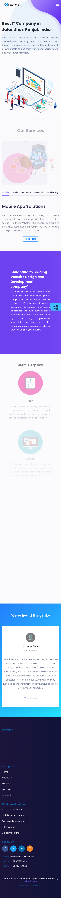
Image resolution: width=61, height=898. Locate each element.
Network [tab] (38, 192)
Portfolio (6, 783)
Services (6, 789)
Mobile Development (13, 815)
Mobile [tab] (5, 192)
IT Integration (9, 827)
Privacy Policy (38, 885)
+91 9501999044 (20, 861)
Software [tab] (26, 192)
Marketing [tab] (52, 192)
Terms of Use (22, 885)
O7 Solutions (30, 881)
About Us (7, 777)
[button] (25, 698)
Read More (30, 238)
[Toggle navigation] (57, 4)
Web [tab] (15, 192)
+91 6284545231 (19, 865)
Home (5, 772)
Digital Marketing (11, 833)
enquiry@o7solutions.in (22, 856)
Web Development (12, 809)
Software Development (14, 821)
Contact (6, 795)
